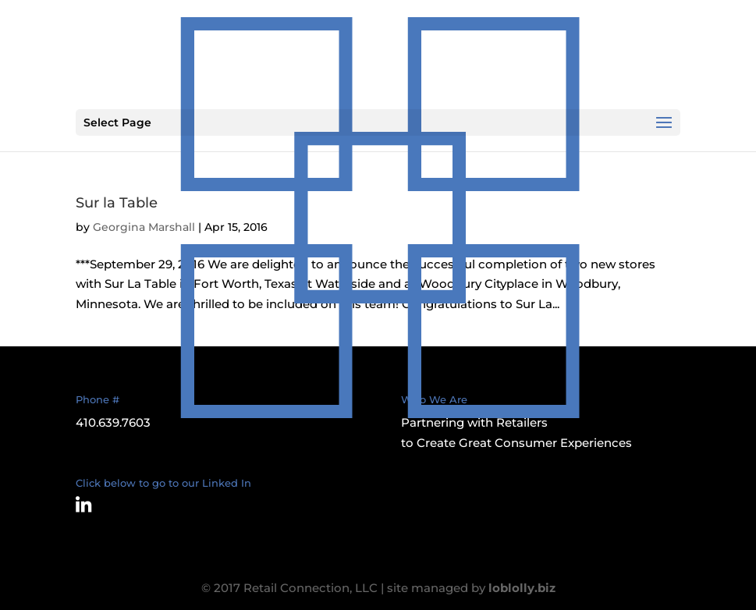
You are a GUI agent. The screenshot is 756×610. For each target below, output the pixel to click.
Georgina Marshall (144, 227)
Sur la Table (117, 202)
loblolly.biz (521, 587)
